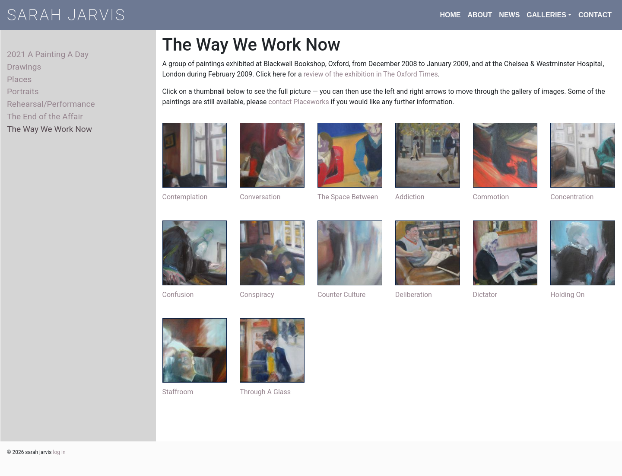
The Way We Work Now (49, 129)
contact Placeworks (298, 102)
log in (59, 452)
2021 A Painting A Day (48, 54)
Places (19, 79)
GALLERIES (546, 15)
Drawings (24, 67)
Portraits (23, 91)
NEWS (509, 15)
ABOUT (479, 15)
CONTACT (595, 15)
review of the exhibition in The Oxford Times (371, 74)
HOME (450, 15)
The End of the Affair (45, 116)
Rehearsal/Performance (51, 104)
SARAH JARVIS (66, 15)
